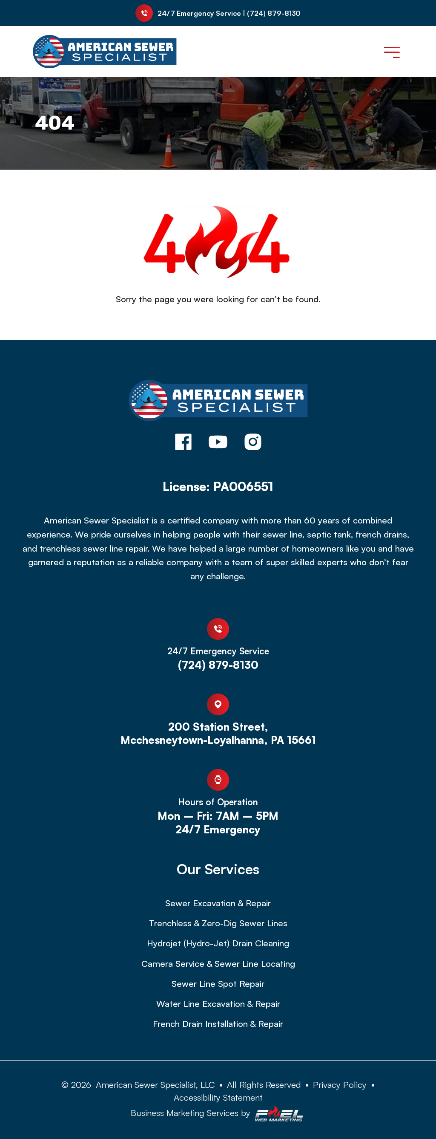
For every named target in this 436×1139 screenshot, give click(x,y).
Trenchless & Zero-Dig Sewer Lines (218, 923)
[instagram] (252, 443)
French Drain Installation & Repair (218, 1023)
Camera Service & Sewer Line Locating (218, 963)
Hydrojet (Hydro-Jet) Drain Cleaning (218, 943)
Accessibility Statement (218, 1097)
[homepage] (218, 402)
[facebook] (183, 443)
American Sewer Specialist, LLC (155, 1084)
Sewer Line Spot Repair (218, 983)
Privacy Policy (340, 1084)
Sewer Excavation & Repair (218, 903)
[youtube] (218, 443)
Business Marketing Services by (218, 1114)
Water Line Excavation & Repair (218, 1003)
